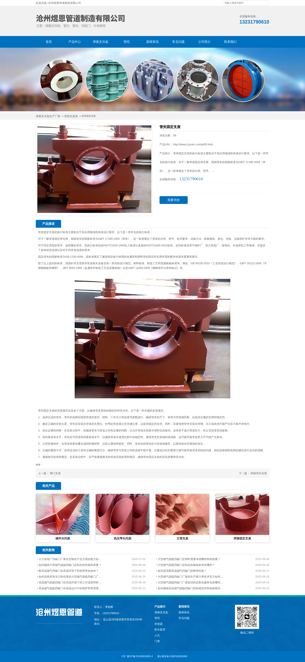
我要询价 (173, 200)
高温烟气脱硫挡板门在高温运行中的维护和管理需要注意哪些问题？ (71, 588)
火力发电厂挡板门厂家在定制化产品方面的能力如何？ (71, 559)
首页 (49, 41)
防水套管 (159, 629)
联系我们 (230, 41)
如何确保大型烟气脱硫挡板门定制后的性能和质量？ (70, 564)
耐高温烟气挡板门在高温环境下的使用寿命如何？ (69, 570)
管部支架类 (71, 116)
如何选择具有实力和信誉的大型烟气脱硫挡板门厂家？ (71, 576)
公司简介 (204, 41)
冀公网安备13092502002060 (172, 656)
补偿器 (158, 623)
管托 (127, 41)
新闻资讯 (152, 41)
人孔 (157, 635)
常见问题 (178, 41)
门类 (157, 641)
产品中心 (74, 41)
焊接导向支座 (259, 473)
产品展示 (159, 606)
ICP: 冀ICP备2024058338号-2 (137, 656)
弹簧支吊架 (100, 41)
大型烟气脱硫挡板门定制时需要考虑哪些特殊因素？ (189, 559)
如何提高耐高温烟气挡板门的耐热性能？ (182, 570)
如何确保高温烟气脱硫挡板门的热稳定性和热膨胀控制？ (191, 588)
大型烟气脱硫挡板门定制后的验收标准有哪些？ (186, 564)
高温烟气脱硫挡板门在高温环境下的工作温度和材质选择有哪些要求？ (71, 582)
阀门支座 (55, 473)
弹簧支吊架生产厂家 (48, 116)
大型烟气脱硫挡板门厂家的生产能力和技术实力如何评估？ (191, 576)
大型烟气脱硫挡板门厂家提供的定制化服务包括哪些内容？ (191, 582)
